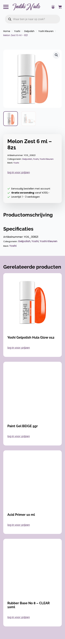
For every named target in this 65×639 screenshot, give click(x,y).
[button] (56, 55)
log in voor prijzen (18, 172)
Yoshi (17, 31)
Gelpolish (29, 31)
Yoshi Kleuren (46, 31)
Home (6, 31)
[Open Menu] (6, 6)
